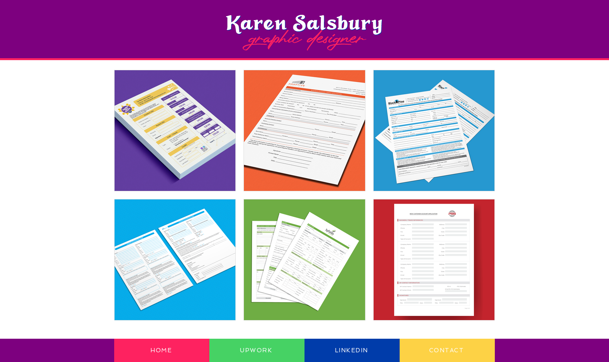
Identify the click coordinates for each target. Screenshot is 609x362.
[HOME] (161, 350)
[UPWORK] (256, 350)
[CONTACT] (447, 350)
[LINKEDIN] (352, 350)
